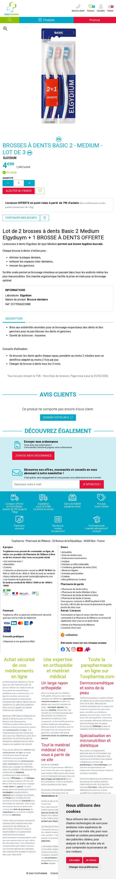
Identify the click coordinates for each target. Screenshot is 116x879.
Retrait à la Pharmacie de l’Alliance (78, 625)
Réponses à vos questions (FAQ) (19, 641)
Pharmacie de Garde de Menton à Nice (79, 595)
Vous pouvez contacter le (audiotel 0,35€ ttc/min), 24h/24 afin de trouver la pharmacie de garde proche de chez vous (86, 604)
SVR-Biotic (97, 726)
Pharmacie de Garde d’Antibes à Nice (79, 592)
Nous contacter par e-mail (28, 576)
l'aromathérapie (100, 765)
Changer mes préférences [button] (83, 867)
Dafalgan (30, 778)
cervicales (52, 707)
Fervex (8, 798)
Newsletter (8, 564)
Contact (7, 567)
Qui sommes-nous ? (13, 561)
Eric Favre (92, 787)
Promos (94, 20)
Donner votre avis (58, 417)
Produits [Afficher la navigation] (56, 20)
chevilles (52, 710)
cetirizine (6, 795)
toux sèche (9, 786)
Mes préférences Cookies (73, 579)
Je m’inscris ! (92, 484)
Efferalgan (16, 778)
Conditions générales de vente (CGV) (79, 567)
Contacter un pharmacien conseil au (28, 570)
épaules (60, 707)
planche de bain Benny (51, 813)
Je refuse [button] (91, 860)
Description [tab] (13, 318)
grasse (20, 786)
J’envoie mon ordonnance (33, 455)
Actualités (66, 552)
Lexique (65, 561)
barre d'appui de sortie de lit (53, 779)
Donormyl (26, 801)
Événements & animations (74, 558)
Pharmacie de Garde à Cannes (76, 598)
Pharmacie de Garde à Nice (74, 589)
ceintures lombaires (50, 701)
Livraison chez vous (71, 628)
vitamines (16, 815)
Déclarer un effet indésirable (75, 564)
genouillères (68, 699)
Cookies (65, 576)
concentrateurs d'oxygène (55, 858)
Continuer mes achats (21, 217)
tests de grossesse (22, 809)
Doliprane (20, 772)
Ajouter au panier (18, 190)
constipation (8, 792)
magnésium (8, 812)
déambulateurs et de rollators (54, 796)
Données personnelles (72, 573)
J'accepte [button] (74, 860)
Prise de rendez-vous (71, 555)
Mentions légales (69, 570)
